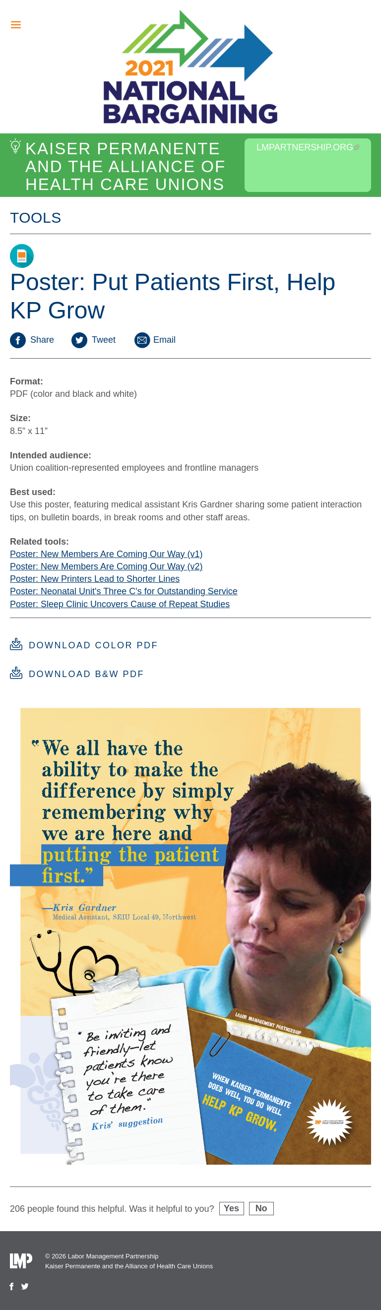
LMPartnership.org (307, 147)
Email (154, 340)
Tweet (93, 340)
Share (32, 340)
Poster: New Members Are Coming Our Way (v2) (106, 566)
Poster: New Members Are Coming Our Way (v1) (106, 554)
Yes (231, 1208)
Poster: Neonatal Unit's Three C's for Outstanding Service (124, 591)
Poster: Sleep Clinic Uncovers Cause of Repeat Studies (120, 604)
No (261, 1208)
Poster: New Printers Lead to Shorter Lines (95, 579)
